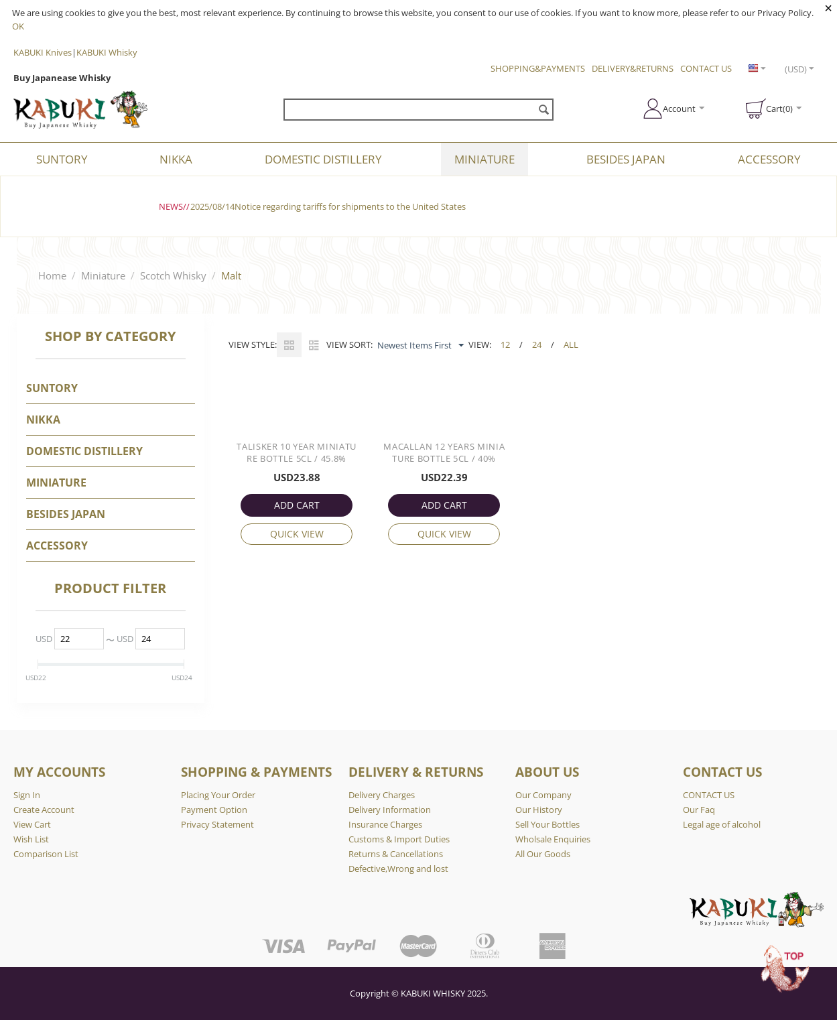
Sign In (26, 795)
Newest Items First (420, 346)
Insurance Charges (385, 824)
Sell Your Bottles (547, 824)
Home (52, 275)
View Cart (32, 824)
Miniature (484, 159)
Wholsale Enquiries (552, 839)
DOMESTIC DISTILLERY (323, 159)
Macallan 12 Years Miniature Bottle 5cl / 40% (444, 452)
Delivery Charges (381, 795)
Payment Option (214, 810)
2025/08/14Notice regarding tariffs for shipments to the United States (328, 206)
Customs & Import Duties (399, 839)
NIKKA (175, 159)
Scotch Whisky (173, 275)
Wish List (31, 839)
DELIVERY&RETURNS (632, 68)
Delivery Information (389, 810)
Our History (538, 810)
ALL (571, 344)
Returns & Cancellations (395, 854)
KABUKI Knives (42, 52)
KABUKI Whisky (106, 52)
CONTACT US (706, 68)
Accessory (769, 159)
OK (18, 26)
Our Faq (699, 810)
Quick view (297, 533)
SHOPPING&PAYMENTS (538, 68)
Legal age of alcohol (722, 824)
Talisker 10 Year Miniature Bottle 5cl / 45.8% (297, 452)
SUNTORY (62, 159)
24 (536, 344)
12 (505, 344)
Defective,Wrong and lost (398, 869)
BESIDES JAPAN (625, 159)
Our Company (543, 795)
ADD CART (297, 505)
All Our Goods (542, 854)
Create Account (43, 810)
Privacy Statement (217, 824)
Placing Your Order (218, 795)
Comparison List (45, 854)
